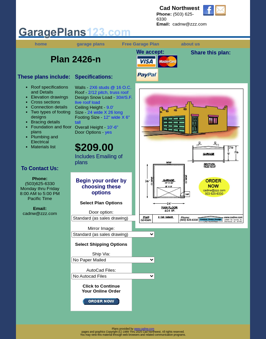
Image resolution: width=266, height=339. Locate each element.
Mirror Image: (101, 228)
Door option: (101, 212)
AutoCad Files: (101, 270)
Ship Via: (101, 253)
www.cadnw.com (144, 328)
